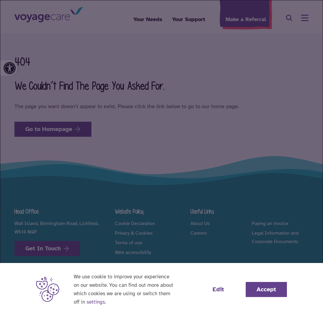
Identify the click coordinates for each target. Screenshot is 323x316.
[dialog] (161, 158)
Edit (218, 289)
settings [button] (96, 302)
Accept (266, 289)
